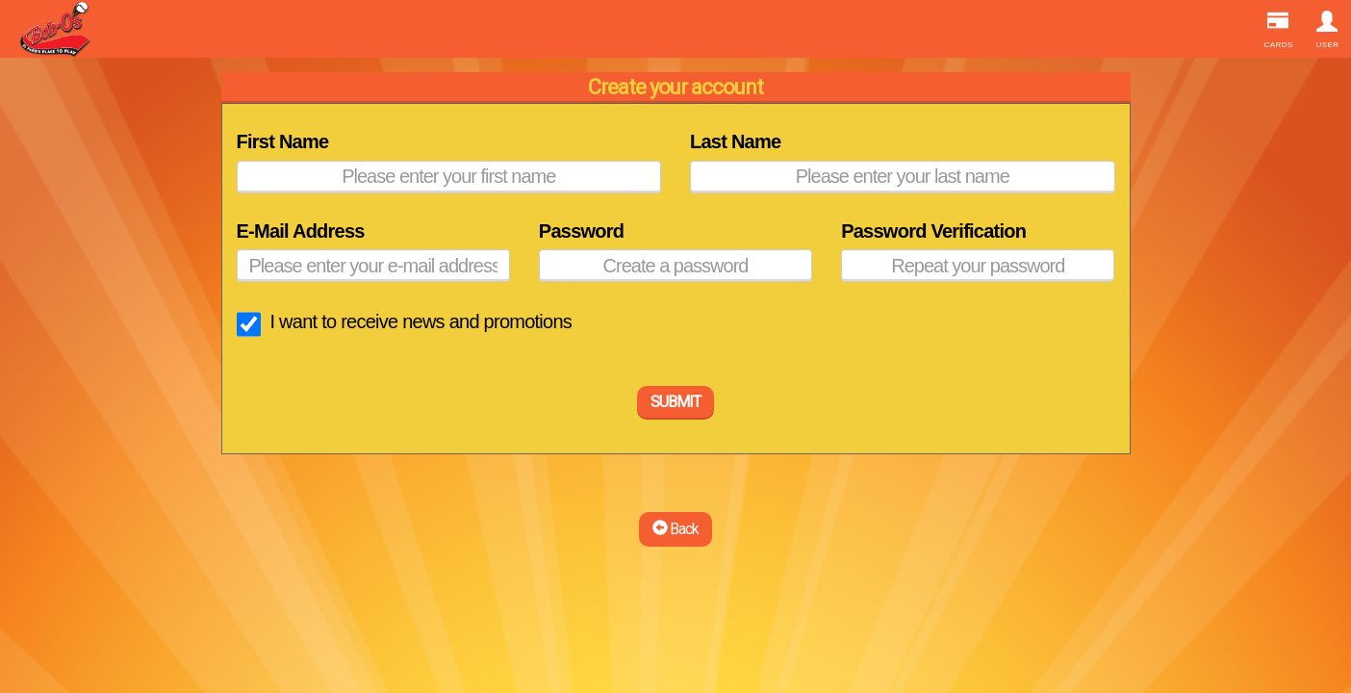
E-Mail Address (301, 231)
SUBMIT (675, 402)
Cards (1278, 30)
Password (581, 231)
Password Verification (933, 231)
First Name (283, 141)
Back (675, 529)
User (1327, 30)
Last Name (735, 141)
